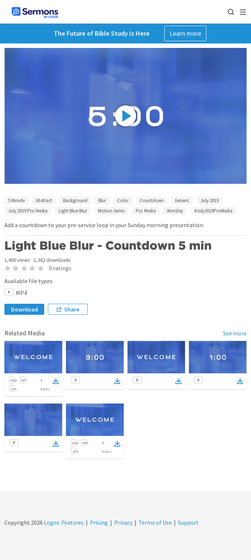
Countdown (152, 200)
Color (123, 200)
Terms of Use (155, 522)
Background (75, 200)
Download (24, 309)
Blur (102, 200)
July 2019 (210, 200)
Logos (51, 522)
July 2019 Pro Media (28, 211)
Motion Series (111, 211)
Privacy (123, 522)
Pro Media (146, 211)
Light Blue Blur (73, 211)
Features (73, 522)
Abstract (44, 200)
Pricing (99, 522)
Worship (175, 211)
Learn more (185, 33)
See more (235, 333)
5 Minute (16, 200)
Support (188, 522)
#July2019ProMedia (213, 211)
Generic (182, 200)
